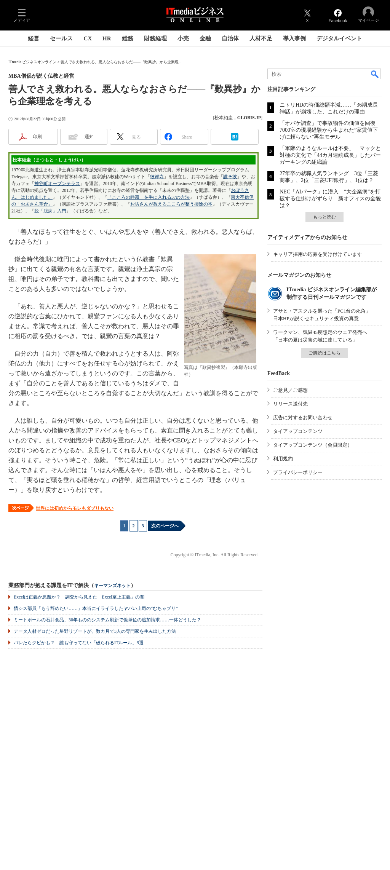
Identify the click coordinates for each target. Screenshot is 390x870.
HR (106, 38)
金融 (205, 38)
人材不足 (260, 38)
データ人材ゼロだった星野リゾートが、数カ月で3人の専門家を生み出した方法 (95, 631)
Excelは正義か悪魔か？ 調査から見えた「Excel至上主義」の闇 (79, 597)
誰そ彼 (230, 176)
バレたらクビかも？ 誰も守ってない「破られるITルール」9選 (79, 642)
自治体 (230, 38)
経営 (33, 38)
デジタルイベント (339, 38)
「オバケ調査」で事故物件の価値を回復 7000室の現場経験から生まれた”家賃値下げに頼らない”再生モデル (330, 130)
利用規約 (283, 458)
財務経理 (155, 38)
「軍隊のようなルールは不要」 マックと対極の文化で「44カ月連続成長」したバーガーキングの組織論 (330, 155)
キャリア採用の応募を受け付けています (317, 254)
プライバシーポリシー (298, 472)
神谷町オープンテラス (57, 183)
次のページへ (165, 525)
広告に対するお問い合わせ (302, 417)
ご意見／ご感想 (290, 390)
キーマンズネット (112, 585)
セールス (61, 38)
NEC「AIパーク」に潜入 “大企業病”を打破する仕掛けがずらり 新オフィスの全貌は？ (330, 198)
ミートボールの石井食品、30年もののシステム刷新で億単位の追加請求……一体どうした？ (107, 620)
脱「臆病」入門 (50, 211)
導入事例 (294, 38)
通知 (89, 136)
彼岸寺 (157, 176)
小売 (183, 38)
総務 (127, 38)
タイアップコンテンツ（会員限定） (312, 445)
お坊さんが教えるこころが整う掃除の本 (171, 204)
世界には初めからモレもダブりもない (74, 508)
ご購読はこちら (324, 353)
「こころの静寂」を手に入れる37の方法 (148, 197)
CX (87, 38)
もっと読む (324, 217)
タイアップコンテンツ (298, 431)
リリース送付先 (290, 404)
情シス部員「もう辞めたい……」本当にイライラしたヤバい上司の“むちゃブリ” (96, 608)
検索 (375, 74)
